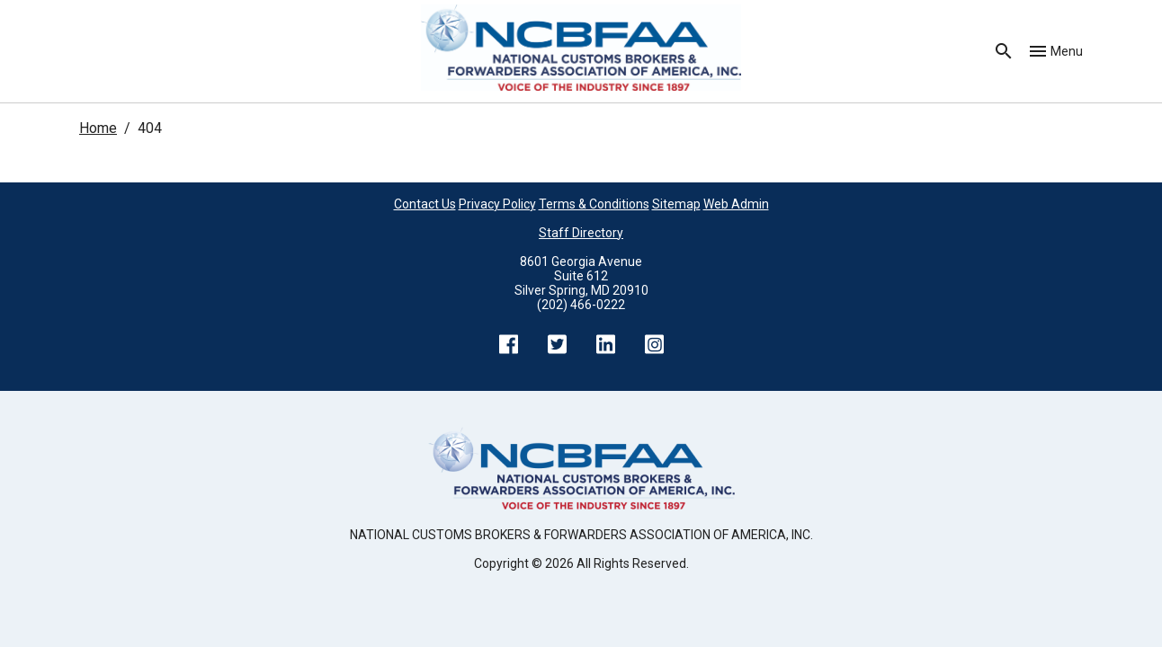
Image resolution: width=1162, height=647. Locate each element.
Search (1004, 51)
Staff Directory (581, 233)
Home (98, 128)
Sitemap (676, 204)
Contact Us (425, 204)
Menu (1066, 51)
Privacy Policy (497, 204)
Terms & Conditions (594, 204)
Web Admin (736, 204)
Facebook (508, 344)
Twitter (557, 344)
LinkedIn (605, 344)
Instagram (654, 344)
